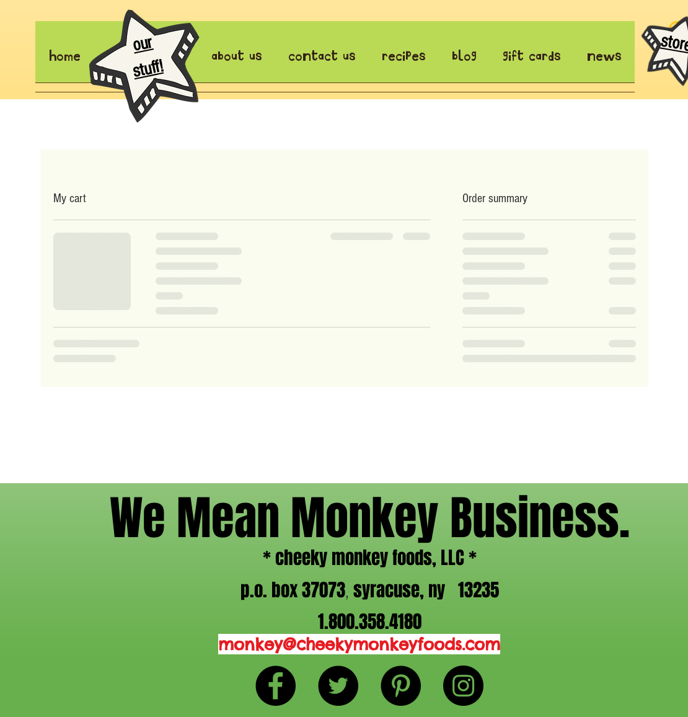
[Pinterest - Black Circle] (401, 686)
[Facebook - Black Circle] (275, 686)
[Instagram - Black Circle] (463, 686)
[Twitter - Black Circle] (338, 686)
